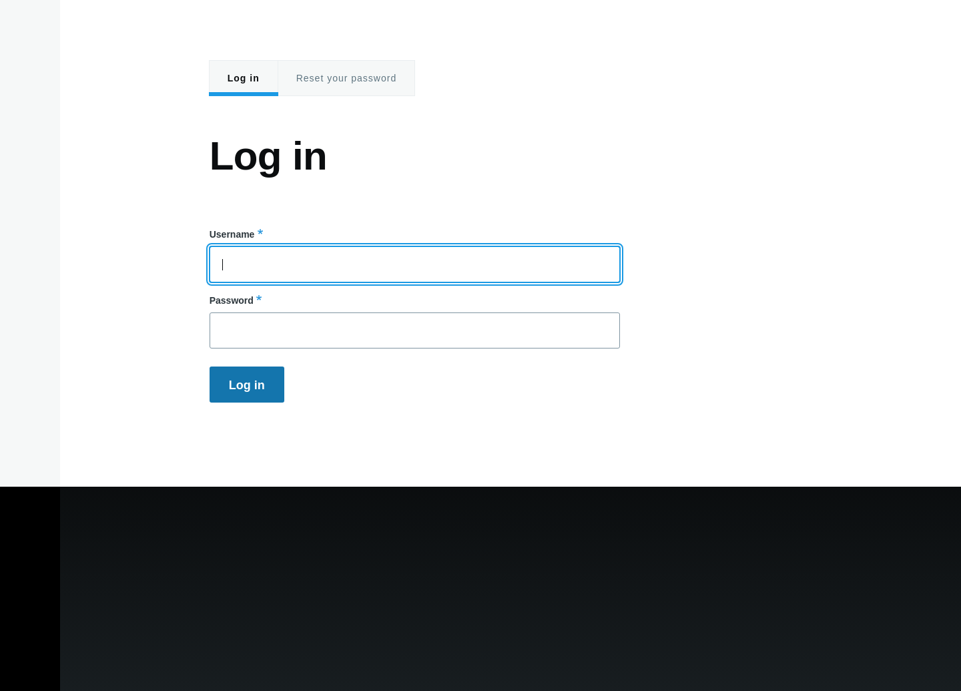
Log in (244, 78)
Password (232, 300)
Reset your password (346, 78)
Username (232, 234)
